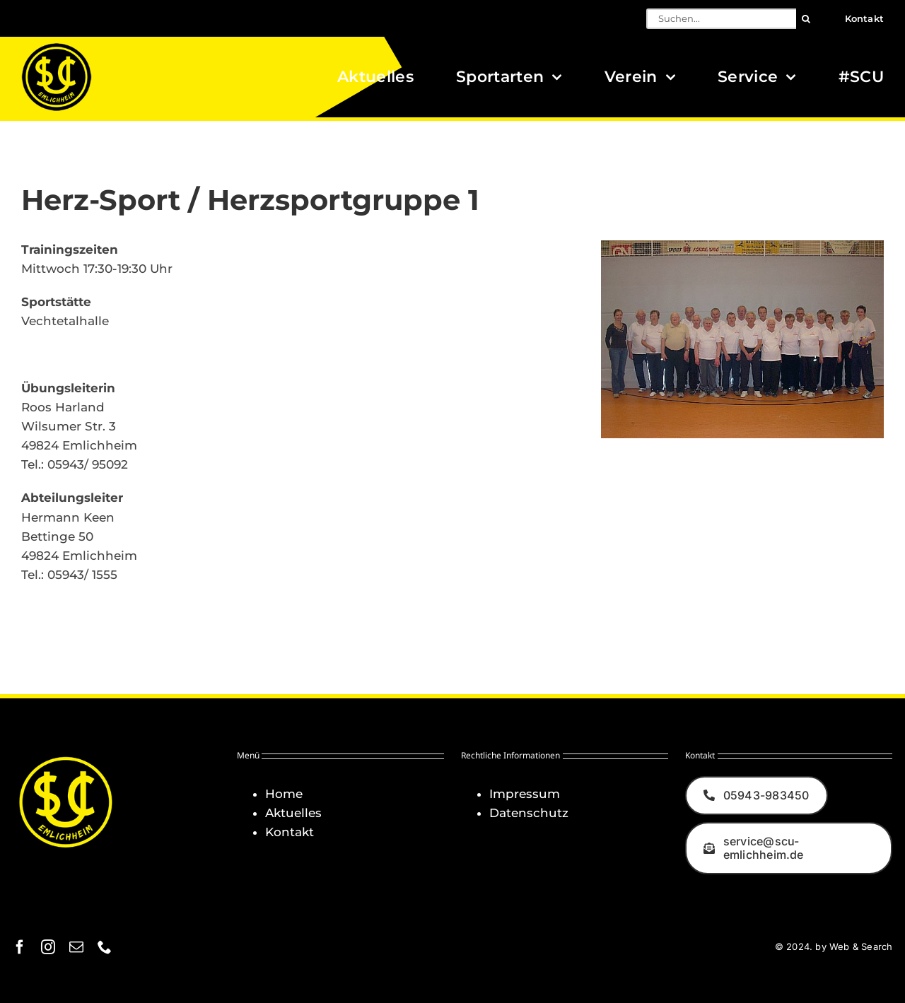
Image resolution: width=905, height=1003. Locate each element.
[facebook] (20, 947)
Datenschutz (528, 813)
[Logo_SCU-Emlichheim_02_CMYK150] (56, 47)
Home (284, 794)
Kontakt (289, 832)
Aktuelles (293, 813)
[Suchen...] (721, 18)
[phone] (105, 947)
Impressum (524, 794)
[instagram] (48, 947)
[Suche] (806, 18)
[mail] (76, 947)
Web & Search (860, 946)
